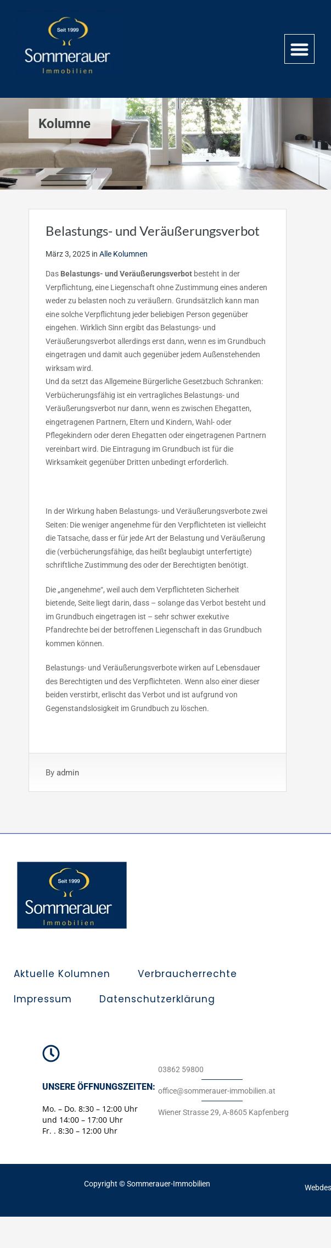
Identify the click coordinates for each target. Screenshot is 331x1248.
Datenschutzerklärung (157, 999)
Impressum (43, 999)
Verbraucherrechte (187, 973)
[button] (299, 49)
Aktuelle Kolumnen (62, 973)
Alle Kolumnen (123, 253)
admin (68, 773)
